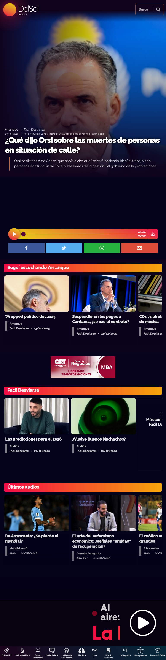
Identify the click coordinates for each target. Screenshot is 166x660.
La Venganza (125, 655)
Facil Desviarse (34, 129)
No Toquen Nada (22, 655)
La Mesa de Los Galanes (66, 656)
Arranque (11, 129)
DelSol (28, 8)
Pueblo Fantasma (108, 656)
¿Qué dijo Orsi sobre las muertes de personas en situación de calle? (82, 145)
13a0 (95, 655)
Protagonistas (140, 655)
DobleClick (7, 655)
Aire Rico (82, 655)
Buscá (143, 9)
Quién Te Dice (52, 655)
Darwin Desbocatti (38, 656)
